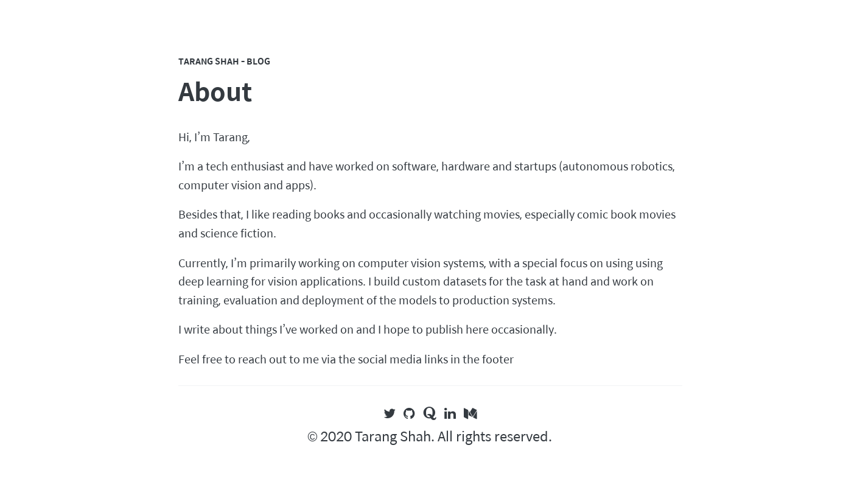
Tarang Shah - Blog (224, 61)
